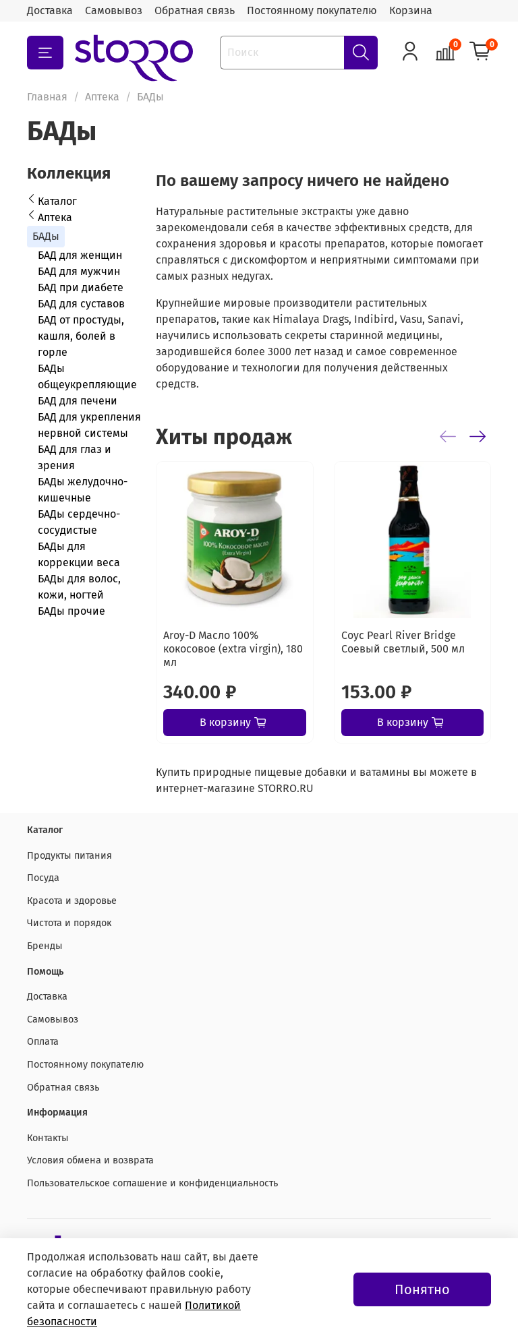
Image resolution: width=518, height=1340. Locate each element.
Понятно (422, 1289)
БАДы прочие (71, 611)
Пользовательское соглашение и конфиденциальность (152, 1183)
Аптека (102, 96)
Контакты (48, 1138)
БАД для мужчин (79, 271)
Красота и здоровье (72, 901)
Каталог (57, 201)
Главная (47, 96)
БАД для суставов (81, 303)
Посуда (43, 878)
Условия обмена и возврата (90, 1160)
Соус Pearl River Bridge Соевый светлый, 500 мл (403, 642)
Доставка (50, 10)
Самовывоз (113, 10)
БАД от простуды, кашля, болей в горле (81, 336)
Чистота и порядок (69, 923)
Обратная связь (194, 10)
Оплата (43, 1041)
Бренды (45, 946)
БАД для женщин (80, 255)
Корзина (410, 10)
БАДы (45, 236)
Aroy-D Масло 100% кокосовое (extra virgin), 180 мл (233, 649)
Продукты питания (69, 855)
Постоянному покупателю (312, 10)
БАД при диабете (80, 287)
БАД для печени (77, 400)
